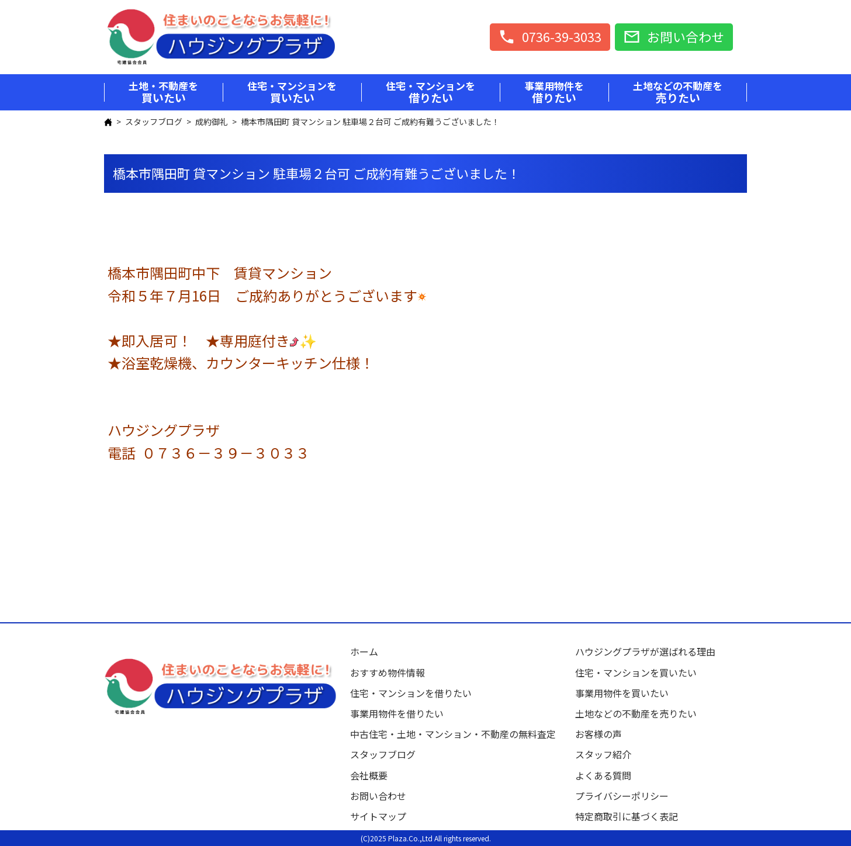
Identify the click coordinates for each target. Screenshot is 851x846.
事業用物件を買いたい (622, 693)
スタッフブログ (153, 121)
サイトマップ (378, 816)
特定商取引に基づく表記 (626, 816)
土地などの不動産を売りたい (636, 713)
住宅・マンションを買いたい (636, 672)
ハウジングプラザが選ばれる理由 (645, 651)
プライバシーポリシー (622, 796)
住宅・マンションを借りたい (411, 693)
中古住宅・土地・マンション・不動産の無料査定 (457, 734)
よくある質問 (603, 775)
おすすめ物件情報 (387, 672)
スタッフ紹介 (603, 754)
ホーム (364, 651)
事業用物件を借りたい (397, 713)
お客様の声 (598, 734)
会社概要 (369, 775)
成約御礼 (211, 121)
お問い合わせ (378, 796)
